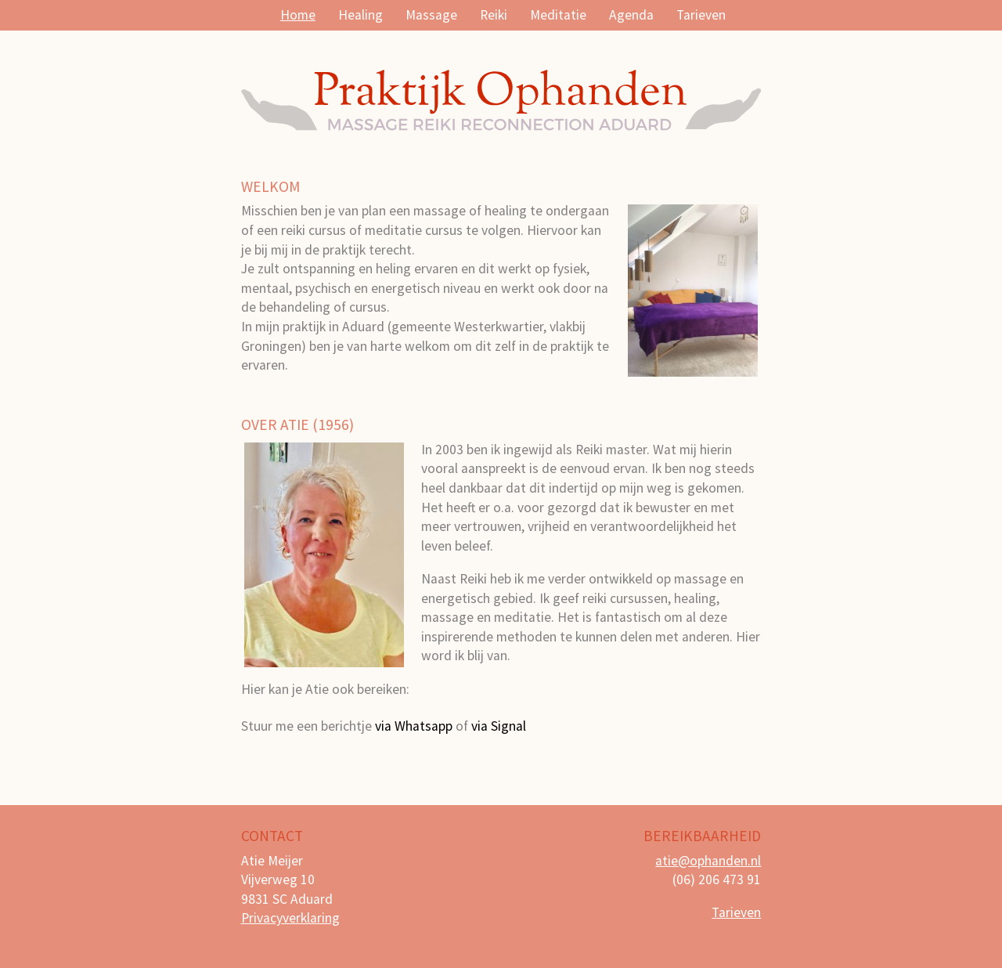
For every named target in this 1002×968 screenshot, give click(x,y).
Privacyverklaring (290, 917)
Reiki (493, 14)
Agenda (631, 14)
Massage (431, 14)
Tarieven (701, 14)
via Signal (498, 726)
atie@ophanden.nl (708, 860)
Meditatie (558, 14)
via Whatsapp (413, 726)
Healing (360, 14)
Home (297, 14)
